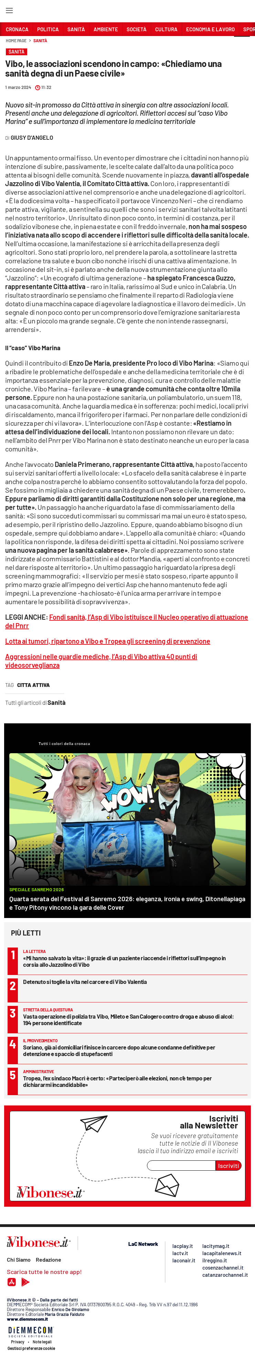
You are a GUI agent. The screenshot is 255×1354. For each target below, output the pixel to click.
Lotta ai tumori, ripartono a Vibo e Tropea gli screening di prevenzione (107, 641)
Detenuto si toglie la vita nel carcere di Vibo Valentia (85, 981)
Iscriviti (228, 1165)
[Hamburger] (9, 12)
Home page (16, 40)
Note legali (42, 1341)
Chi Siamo (19, 1259)
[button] (242, 44)
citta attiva (33, 685)
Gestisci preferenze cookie (31, 1348)
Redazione (48, 1259)
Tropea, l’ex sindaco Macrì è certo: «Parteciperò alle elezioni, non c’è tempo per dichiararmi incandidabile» (117, 1081)
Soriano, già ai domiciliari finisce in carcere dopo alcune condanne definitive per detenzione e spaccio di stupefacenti (119, 1050)
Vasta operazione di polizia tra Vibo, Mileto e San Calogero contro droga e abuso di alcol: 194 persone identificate (128, 1019)
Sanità (40, 40)
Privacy (17, 1341)
